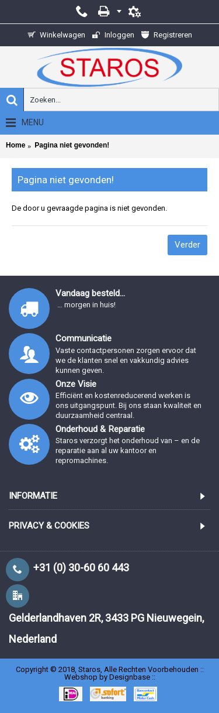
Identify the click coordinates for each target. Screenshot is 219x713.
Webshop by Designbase (107, 677)
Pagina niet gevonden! (71, 145)
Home (15, 145)
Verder (187, 244)
